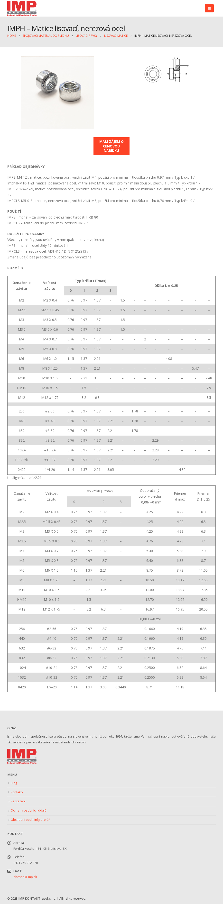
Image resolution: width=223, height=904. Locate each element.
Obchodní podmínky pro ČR (30, 820)
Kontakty (17, 792)
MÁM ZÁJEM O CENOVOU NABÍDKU (111, 146)
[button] (209, 8)
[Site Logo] (22, 8)
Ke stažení (18, 801)
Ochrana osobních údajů (28, 810)
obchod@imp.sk (25, 877)
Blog (14, 783)
